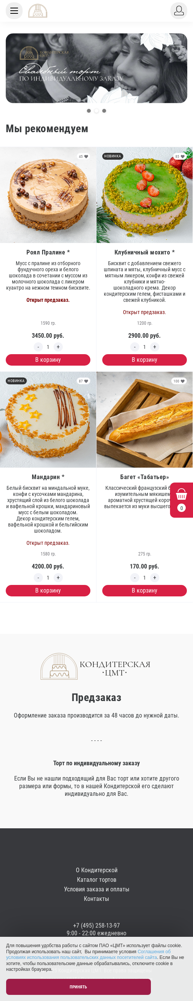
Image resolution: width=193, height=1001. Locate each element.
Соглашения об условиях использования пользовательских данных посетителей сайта (88, 955)
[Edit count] (48, 346)
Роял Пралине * (48, 252)
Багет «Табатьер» (144, 477)
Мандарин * (48, 477)
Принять (78, 987)
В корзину (48, 359)
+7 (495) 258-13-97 (96, 925)
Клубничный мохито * (144, 252)
